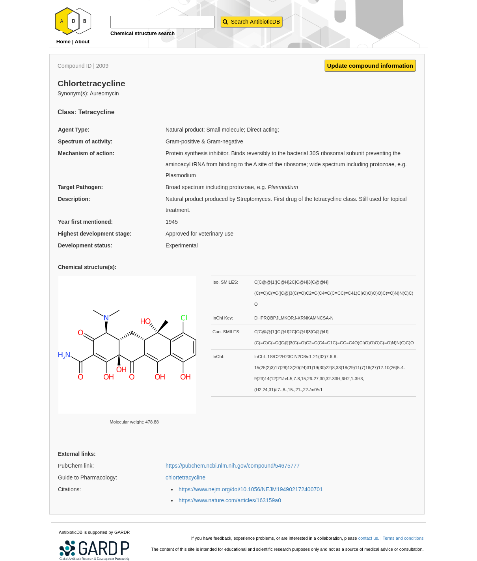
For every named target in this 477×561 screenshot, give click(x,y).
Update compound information (370, 65)
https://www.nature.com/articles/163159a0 (230, 500)
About (82, 42)
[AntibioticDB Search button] (251, 22)
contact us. (368, 538)
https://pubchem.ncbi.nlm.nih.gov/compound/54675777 (233, 466)
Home (63, 42)
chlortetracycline (185, 477)
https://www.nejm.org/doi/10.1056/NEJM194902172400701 (251, 489)
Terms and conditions (403, 538)
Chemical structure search (142, 33)
